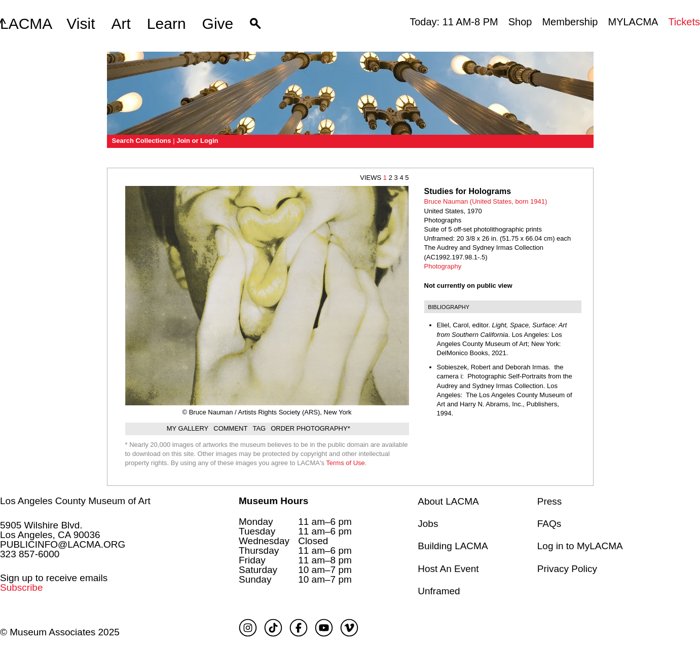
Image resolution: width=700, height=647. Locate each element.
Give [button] (218, 23)
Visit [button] (80, 23)
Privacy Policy (567, 568)
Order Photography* (310, 428)
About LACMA (448, 501)
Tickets (684, 21)
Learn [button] (166, 23)
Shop (520, 21)
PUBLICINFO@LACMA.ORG (62, 544)
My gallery (188, 428)
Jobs (428, 523)
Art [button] (121, 23)
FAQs (549, 523)
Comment (230, 428)
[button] (255, 23)
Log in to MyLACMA (580, 546)
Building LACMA (453, 546)
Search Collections (141, 140)
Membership (570, 21)
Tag (259, 428)
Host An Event (448, 568)
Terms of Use (345, 463)
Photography (443, 266)
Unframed (439, 591)
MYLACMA (633, 21)
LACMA (26, 23)
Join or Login (197, 140)
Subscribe (21, 587)
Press (549, 501)
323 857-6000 (29, 554)
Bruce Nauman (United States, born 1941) (485, 201)
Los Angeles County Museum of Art (75, 501)
